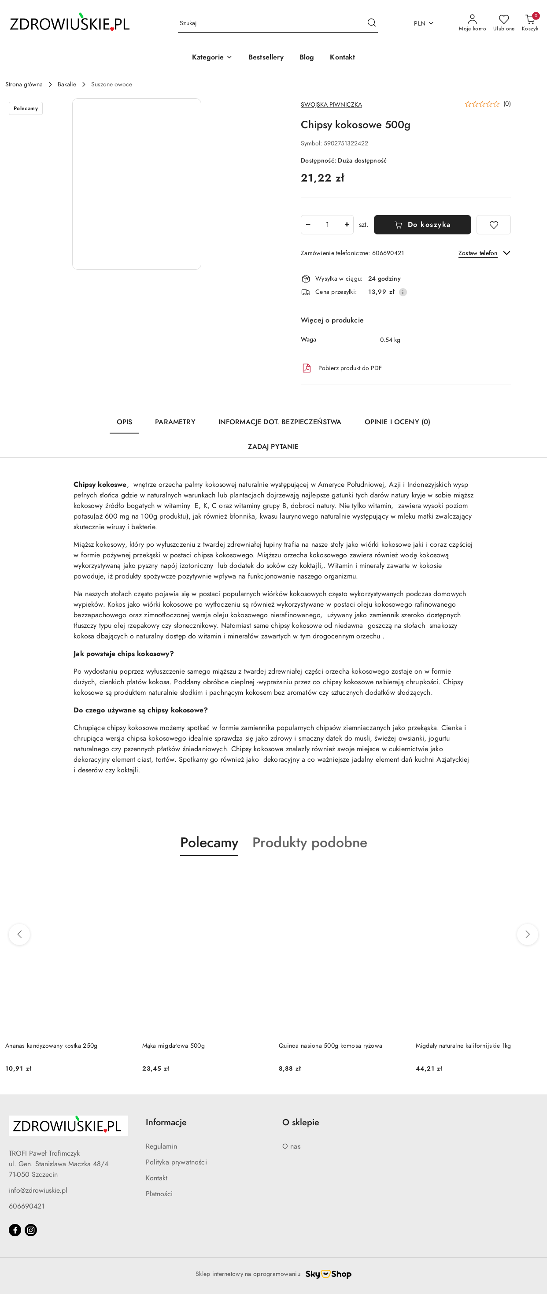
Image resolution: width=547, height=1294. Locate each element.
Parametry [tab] (175, 422)
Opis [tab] (125, 422)
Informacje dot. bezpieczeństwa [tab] (280, 422)
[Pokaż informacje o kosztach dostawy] (403, 292)
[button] (212, 58)
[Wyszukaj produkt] (278, 24)
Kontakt (157, 1178)
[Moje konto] (472, 23)
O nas (291, 1146)
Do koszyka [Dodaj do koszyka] (422, 225)
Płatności (159, 1194)
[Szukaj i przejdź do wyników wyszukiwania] (372, 23)
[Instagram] (31, 1230)
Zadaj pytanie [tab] (273, 447)
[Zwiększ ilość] (346, 224)
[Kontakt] (342, 58)
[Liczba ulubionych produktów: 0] (504, 23)
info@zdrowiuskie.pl (38, 1190)
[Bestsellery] (266, 58)
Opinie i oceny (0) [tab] (398, 422)
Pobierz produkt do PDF (341, 368)
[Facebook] (15, 1230)
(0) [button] (507, 104)
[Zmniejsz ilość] (307, 224)
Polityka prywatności (176, 1162)
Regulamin (161, 1146)
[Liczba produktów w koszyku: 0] (530, 23)
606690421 (26, 1206)
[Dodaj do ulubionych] (494, 224)
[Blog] (307, 58)
